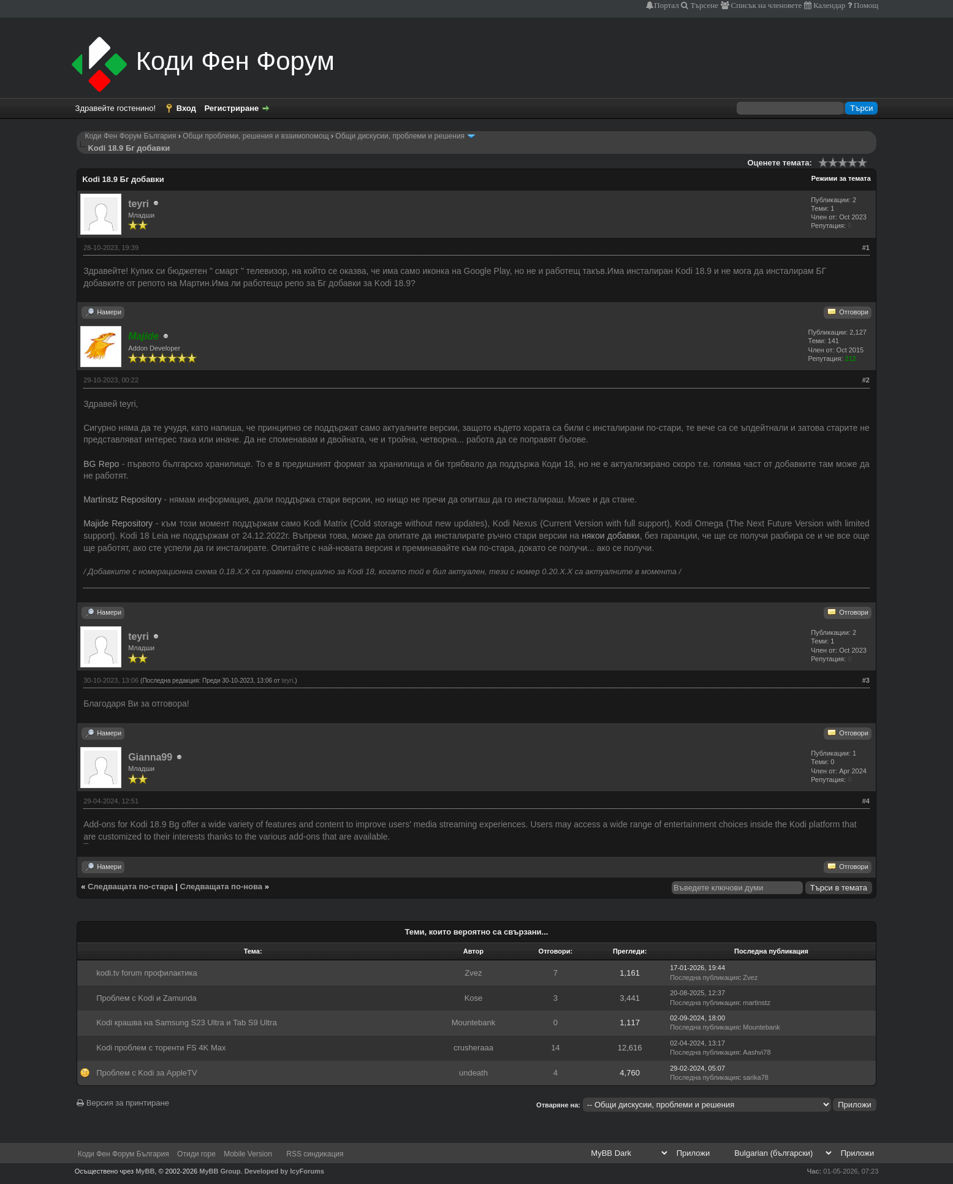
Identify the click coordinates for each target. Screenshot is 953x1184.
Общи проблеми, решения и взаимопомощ (255, 136)
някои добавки (610, 536)
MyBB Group (219, 1171)
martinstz (756, 1002)
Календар (828, 5)
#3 (866, 680)
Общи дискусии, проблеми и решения (400, 136)
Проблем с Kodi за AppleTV (146, 1072)
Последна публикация (704, 977)
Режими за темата (841, 178)
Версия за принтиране (123, 1102)
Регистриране (231, 108)
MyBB (144, 1171)
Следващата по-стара (130, 886)
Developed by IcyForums (284, 1171)
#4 (866, 801)
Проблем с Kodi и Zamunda (146, 998)
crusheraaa (473, 1047)
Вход (186, 108)
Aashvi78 (756, 1052)
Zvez (473, 972)
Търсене (703, 5)
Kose (474, 998)
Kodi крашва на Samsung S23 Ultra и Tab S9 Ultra (186, 1022)
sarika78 (756, 1077)
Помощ (865, 5)
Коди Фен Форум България (130, 136)
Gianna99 (150, 757)
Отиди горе (196, 1154)
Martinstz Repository (122, 499)
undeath (473, 1072)
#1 (866, 247)
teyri (138, 204)
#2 (866, 380)
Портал (666, 5)
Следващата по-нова (221, 886)
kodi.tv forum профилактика (146, 972)
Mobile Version (248, 1154)
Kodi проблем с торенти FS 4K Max (161, 1047)
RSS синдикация (314, 1154)
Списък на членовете (765, 5)
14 (555, 1047)
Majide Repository (118, 523)
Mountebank (474, 1022)
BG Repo (101, 464)
